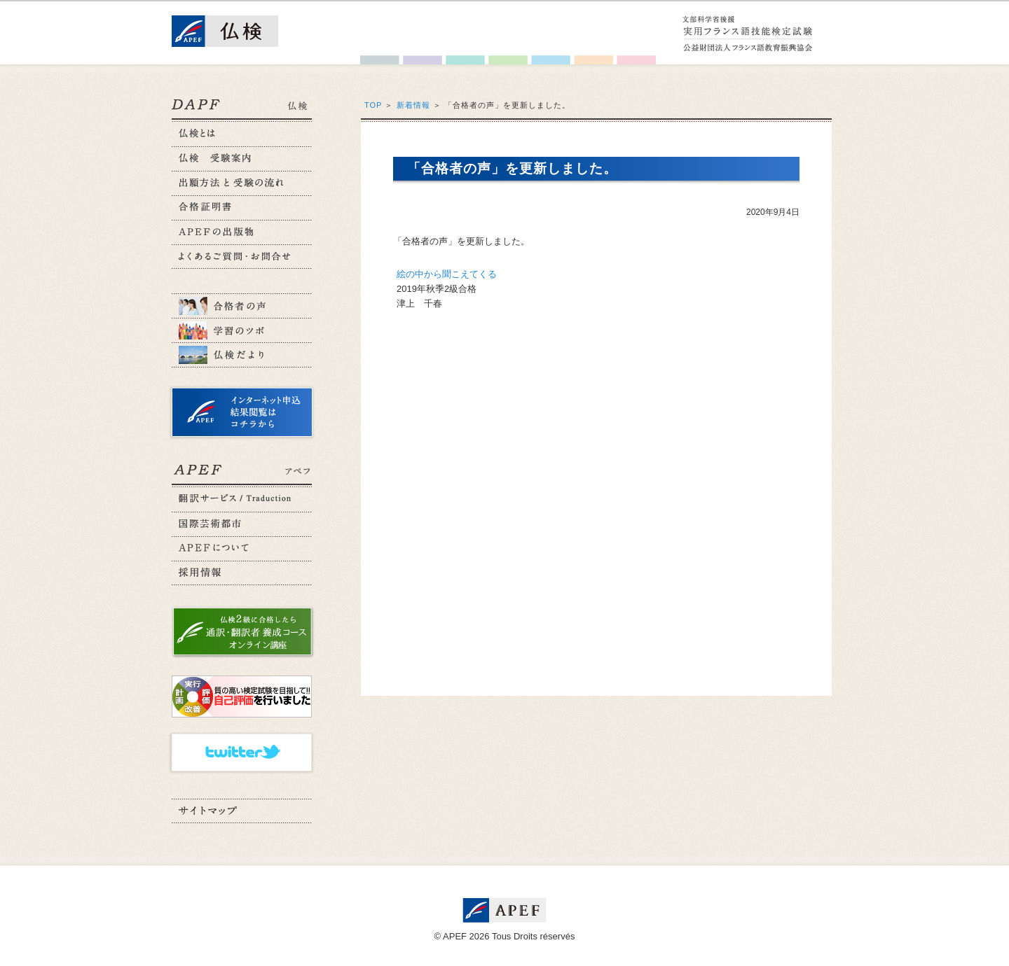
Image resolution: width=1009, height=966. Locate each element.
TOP (373, 105)
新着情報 (413, 105)
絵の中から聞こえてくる (447, 274)
